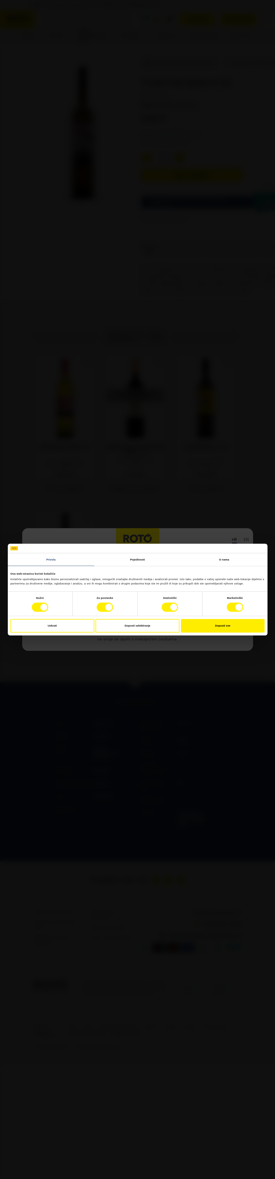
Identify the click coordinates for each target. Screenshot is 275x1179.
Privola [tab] (51, 559)
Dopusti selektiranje (137, 625)
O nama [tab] (224, 559)
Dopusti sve (222, 625)
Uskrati (52, 625)
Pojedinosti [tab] (137, 559)
